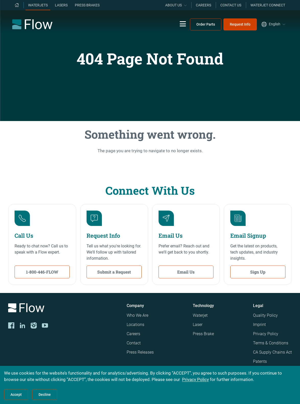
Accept (16, 394)
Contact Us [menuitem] (230, 5)
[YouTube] (45, 325)
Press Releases (140, 352)
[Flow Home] (32, 24)
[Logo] (63, 308)
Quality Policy (265, 315)
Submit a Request (114, 272)
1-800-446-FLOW (42, 272)
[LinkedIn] (22, 325)
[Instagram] (34, 325)
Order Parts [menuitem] (205, 24)
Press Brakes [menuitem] (87, 5)
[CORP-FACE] (11, 325)
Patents (260, 361)
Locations (135, 324)
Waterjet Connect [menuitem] (267, 5)
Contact (134, 343)
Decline (45, 394)
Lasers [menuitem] (61, 5)
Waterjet (200, 315)
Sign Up (258, 272)
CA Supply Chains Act (272, 352)
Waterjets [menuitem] (38, 5)
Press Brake (203, 333)
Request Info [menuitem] (240, 24)
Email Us (186, 272)
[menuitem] (16, 5)
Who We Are (137, 315)
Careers (133, 333)
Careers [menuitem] (203, 5)
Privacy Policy (265, 333)
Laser (197, 324)
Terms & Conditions (270, 343)
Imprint (259, 324)
